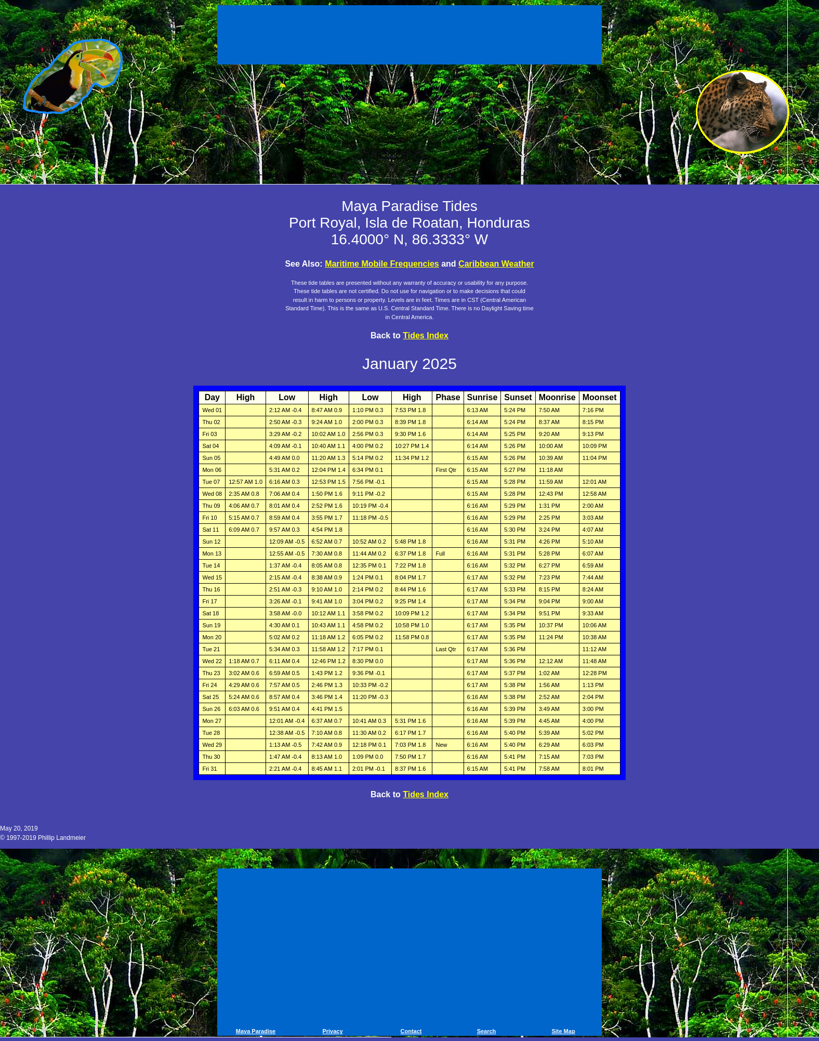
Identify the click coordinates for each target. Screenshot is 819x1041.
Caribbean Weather (496, 263)
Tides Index (425, 335)
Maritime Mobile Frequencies (382, 263)
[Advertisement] (409, 36)
